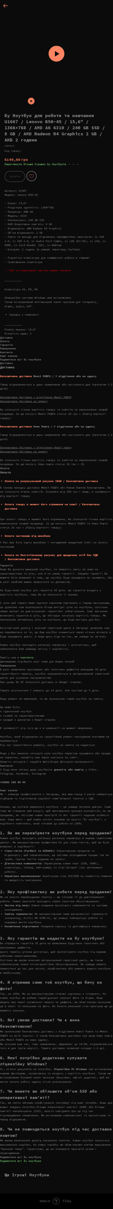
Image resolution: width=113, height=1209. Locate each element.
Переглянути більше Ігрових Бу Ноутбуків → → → (42, 164)
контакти (27, 657)
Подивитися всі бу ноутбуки (20, 1161)
